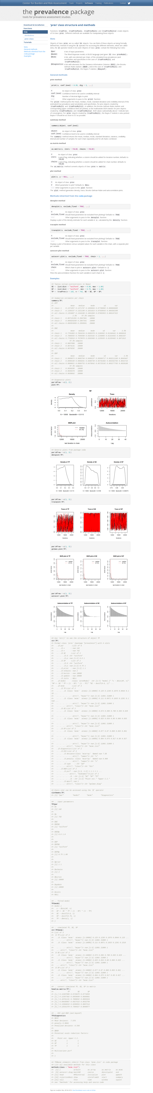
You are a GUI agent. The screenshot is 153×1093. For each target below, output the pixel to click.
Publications (108, 3)
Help (25, 32)
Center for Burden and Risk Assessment (45, 3)
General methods (30, 49)
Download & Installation (34, 25)
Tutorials (28, 42)
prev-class (29, 39)
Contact (123, 3)
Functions (28, 28)
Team (71, 3)
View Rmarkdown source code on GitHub (83, 1091)
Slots (26, 47)
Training (98, 3)
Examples (27, 56)
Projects (79, 3)
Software (89, 3)
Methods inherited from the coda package (34, 52)
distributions (29, 35)
